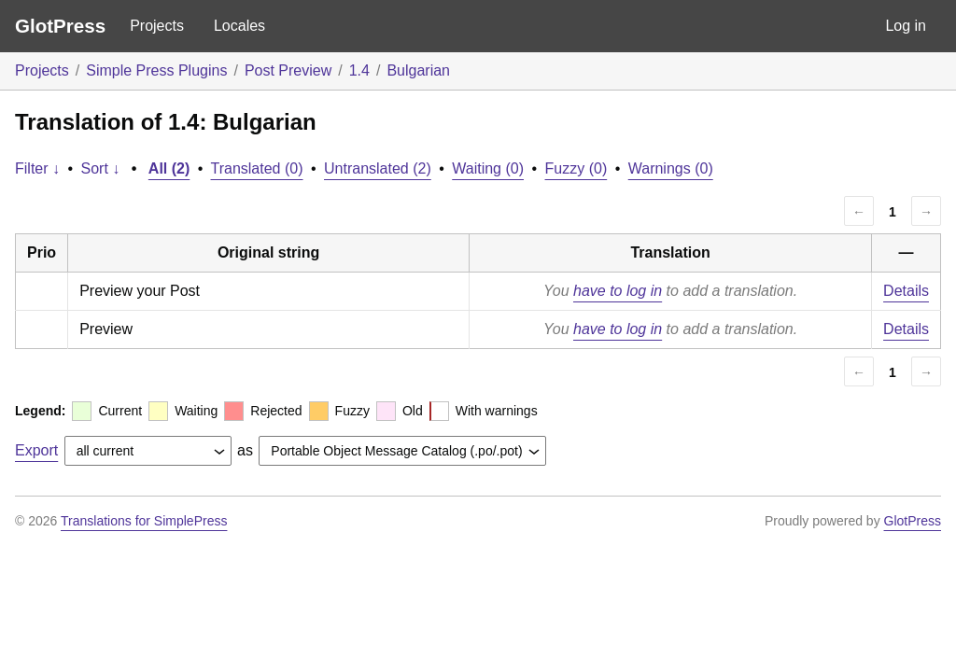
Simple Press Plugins (156, 70)
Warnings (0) (670, 168)
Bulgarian (418, 70)
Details (906, 291)
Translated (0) (257, 168)
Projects (157, 26)
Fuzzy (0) (576, 168)
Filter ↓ (37, 168)
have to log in (617, 291)
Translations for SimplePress (144, 520)
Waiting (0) (488, 168)
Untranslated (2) (377, 168)
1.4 (359, 70)
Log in (905, 26)
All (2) (169, 168)
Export (36, 450)
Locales (239, 26)
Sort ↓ (100, 168)
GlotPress (60, 25)
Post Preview (288, 70)
